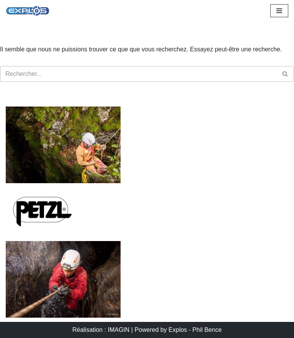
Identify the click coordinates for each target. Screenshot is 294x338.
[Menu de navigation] (279, 10)
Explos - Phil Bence (195, 330)
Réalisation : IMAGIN (100, 330)
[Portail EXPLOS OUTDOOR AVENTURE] (27, 10)
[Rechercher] (138, 74)
